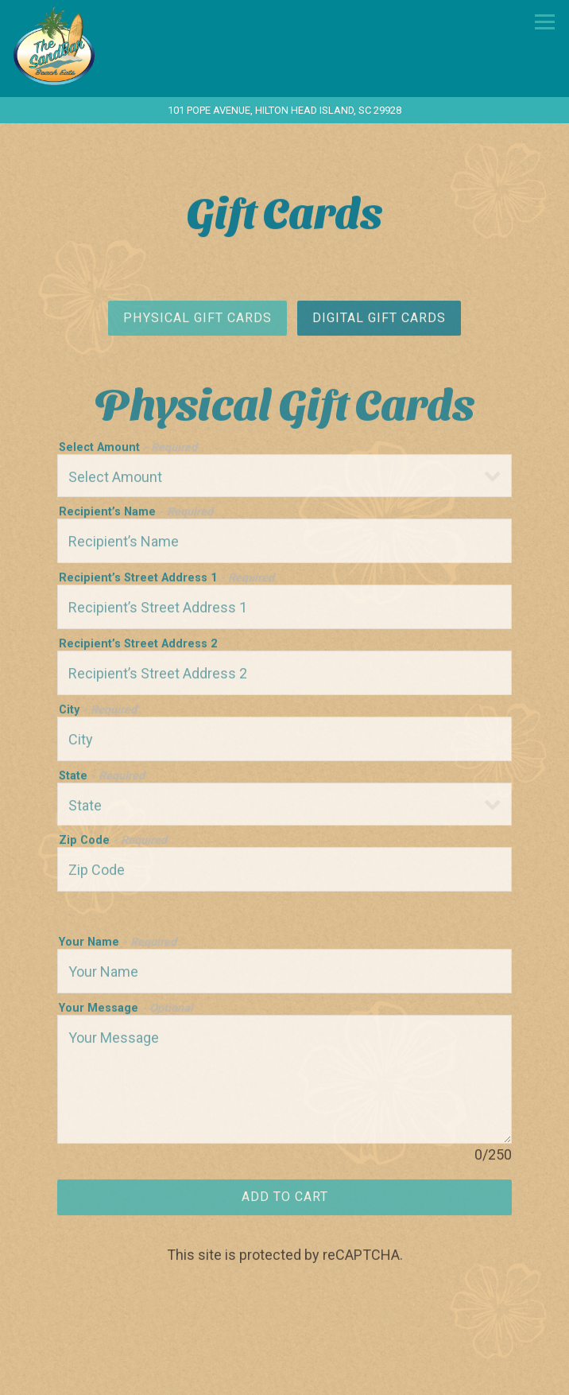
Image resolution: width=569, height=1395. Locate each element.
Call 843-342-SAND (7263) (284, 1377)
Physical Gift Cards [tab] (197, 320)
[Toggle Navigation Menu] (545, 22)
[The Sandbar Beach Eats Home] (93, 44)
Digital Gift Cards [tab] (379, 320)
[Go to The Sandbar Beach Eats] (284, 110)
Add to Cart (285, 1200)
